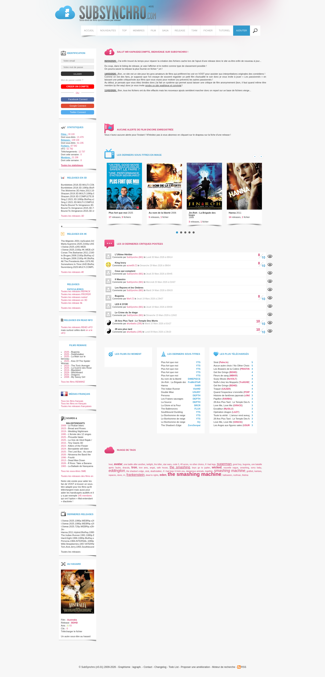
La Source (166, 405)
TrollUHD (244, 385)
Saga (165, 31)
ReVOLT (231, 381)
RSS (243, 669)
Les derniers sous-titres (183, 357)
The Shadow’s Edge (171, 428)
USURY (196, 395)
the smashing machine (194, 477)
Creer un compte (77, 89)
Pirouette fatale (75, 440)
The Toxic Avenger (80, 368)
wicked (217, 470)
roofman (237, 478)
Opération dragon (222, 415)
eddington (117, 474)
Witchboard (77, 375)
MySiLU (228, 411)
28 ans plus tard (123, 332)
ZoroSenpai (194, 428)
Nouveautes (107, 31)
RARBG (227, 401)
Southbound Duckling (172, 415)
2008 (66, 380)
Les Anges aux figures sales (227, 428)
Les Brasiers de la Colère (226, 372)
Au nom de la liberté (160, 215)
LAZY (236, 415)
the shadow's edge (135, 474)
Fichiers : (65, 149)
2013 (63, 463)
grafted (250, 474)
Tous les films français (72, 404)
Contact (148, 670)
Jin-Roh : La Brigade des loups (202, 216)
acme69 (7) (132, 268)
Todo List (173, 670)
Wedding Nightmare (78, 434)
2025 (66, 355)
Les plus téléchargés (234, 357)
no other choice (197, 467)
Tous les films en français (73, 406)
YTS (198, 365)
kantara (258, 474)
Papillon (217, 401)
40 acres (184, 467)
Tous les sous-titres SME (73, 474)
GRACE (238, 408)
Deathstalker (77, 357)
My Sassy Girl (78, 380)
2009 (63, 428)
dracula (126, 470)
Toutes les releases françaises (76, 409)
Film (152, 31)
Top (124, 31)
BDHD (233, 375)
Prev (255, 159)
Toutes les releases (72, 219)
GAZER (226, 391)
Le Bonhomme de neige (173, 418)
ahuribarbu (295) (134, 326)
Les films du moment (128, 357)
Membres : (66, 160)
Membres (138, 31)
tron (134, 470)
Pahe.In (223, 365)
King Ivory (120, 265)
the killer (158, 467)
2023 (66, 368)
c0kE (247, 398)
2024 (66, 375)
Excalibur (218, 411)
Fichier (207, 31)
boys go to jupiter (201, 470)
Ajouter (241, 31)
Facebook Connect (77, 102)
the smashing (180, 470)
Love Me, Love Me (222, 408)
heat (111, 467)
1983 (63, 469)
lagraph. (136, 670)
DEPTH (196, 398)
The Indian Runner (170, 391)
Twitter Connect (77, 115)
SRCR (197, 408)
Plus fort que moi (118, 215)
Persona (165, 398)
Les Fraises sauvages (172, 401)
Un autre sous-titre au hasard (75, 639)
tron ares (143, 470)
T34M (194, 31)
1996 (63, 460)
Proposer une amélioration (195, 670)
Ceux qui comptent (125, 274)
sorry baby (256, 470)
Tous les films (73, 384)
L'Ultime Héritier (123, 257)
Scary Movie (219, 381)
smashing (244, 470)
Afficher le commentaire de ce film (270, 259)
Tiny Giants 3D (75, 446)
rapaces (112, 478)
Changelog (160, 670)
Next (261, 159)
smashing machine (229, 474)
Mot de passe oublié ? (72, 83)
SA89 (198, 388)
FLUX (197, 411)
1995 (63, 437)
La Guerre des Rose (81, 370)
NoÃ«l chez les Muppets (225, 385)
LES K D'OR (121, 307)
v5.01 (105, 14)
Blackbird (75, 373)
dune (119, 478)
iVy (198, 425)
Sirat (215, 365)
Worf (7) (130, 301)
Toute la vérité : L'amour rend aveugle (232, 418)
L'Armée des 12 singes (79, 437)
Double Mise (167, 395)
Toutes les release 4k (71, 306)
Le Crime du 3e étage (126, 315)
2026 (63, 457)
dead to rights (152, 478)
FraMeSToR (194, 385)
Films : (64, 137)
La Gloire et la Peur (171, 408)
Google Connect (77, 108)
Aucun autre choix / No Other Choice (232, 368)
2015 (63, 446)
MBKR (233, 378)
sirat (147, 474)
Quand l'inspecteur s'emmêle (228, 395)
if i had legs (210, 467)
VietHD (196, 391)
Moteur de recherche (223, 670)
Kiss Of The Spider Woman (75, 365)
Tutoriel (223, 31)
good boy (237, 467)
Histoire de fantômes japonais (228, 398)
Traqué (217, 391)
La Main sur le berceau (73, 360)
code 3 (176, 467)
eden (163, 477)
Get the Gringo (220, 375)
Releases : (66, 143)
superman (224, 467)
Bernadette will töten (78, 451)
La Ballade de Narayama (80, 469)
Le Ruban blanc (76, 428)
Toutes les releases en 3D (74, 303)
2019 (66, 373)
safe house (162, 470)
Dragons (75, 377)
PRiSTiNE (245, 372)
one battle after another (134, 467)
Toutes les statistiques (72, 168)
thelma (245, 478)
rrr (124, 478)
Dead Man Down (76, 463)
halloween (227, 478)
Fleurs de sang (221, 378)
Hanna (232, 215)
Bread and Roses (77, 431)
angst (152, 470)
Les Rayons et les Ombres (129, 290)
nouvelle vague (230, 470)
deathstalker (156, 474)
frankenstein (135, 477)
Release (179, 31)
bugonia (246, 467)
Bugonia (119, 299)
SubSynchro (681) (135, 260)
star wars (167, 467)
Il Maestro (120, 282)
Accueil (88, 31)
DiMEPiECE (194, 381)
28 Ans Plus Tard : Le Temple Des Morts (136, 323)
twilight (150, 467)
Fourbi (71, 460)
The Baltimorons (169, 411)
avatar (118, 467)
